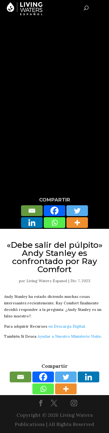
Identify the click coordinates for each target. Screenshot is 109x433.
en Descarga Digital (66, 326)
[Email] (32, 210)
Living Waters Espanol (46, 280)
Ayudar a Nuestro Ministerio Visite (69, 336)
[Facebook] (54, 210)
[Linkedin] (32, 222)
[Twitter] (77, 210)
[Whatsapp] (54, 222)
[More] (77, 222)
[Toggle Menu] (102, 7)
